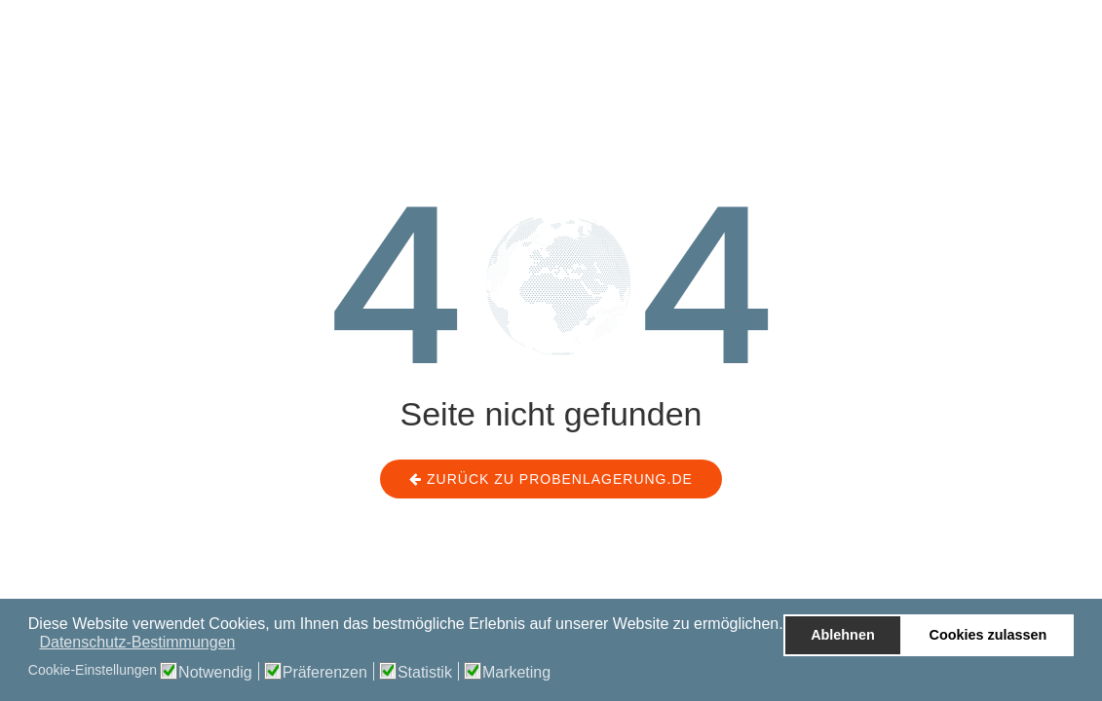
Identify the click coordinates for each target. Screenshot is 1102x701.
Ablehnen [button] (843, 635)
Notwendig (215, 673)
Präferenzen (325, 673)
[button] (29, 644)
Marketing (516, 673)
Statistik (425, 673)
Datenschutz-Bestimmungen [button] (137, 642)
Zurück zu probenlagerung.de (551, 479)
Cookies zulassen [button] (988, 635)
